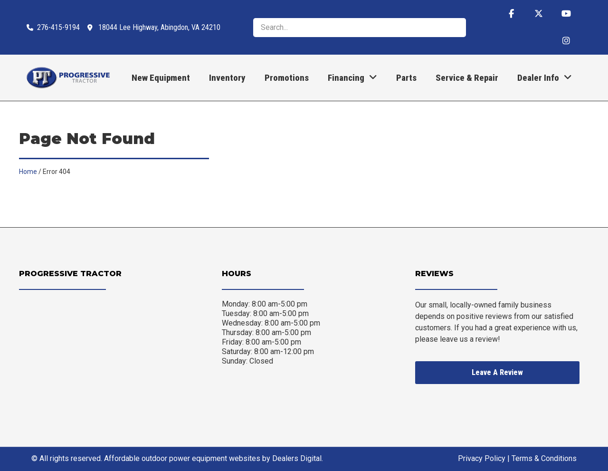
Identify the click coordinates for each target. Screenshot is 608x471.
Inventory (227, 77)
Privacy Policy (481, 458)
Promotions (287, 77)
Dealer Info (544, 77)
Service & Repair (467, 77)
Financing (352, 77)
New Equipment (161, 77)
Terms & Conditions (544, 458)
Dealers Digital (297, 458)
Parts (406, 77)
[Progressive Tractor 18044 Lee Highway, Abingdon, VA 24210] (106, 352)
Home (28, 171)
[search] (359, 27)
